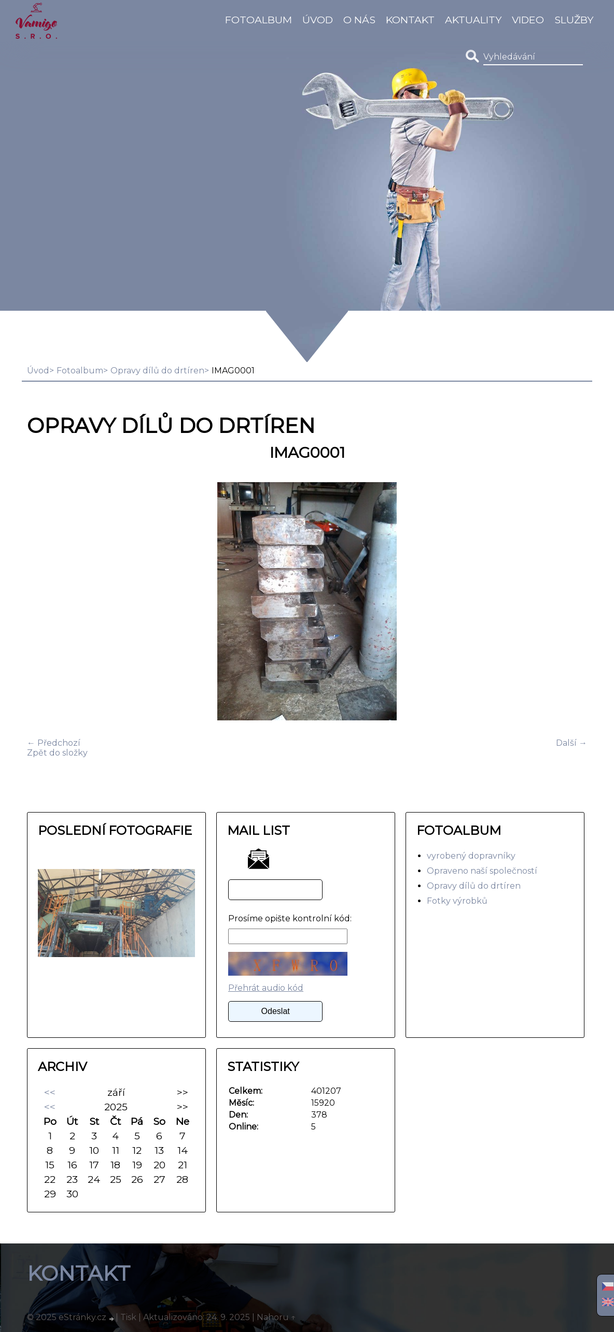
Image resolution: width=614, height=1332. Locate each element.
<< (49, 1092)
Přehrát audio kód (265, 988)
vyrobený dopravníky (471, 856)
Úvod (317, 19)
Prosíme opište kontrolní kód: (290, 918)
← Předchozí (53, 743)
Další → (571, 743)
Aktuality (473, 19)
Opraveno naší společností (482, 871)
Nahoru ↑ (276, 1317)
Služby (573, 19)
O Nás (359, 19)
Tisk (128, 1317)
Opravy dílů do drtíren (157, 370)
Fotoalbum (258, 19)
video (528, 19)
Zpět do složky (57, 753)
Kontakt (410, 19)
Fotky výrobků (457, 901)
